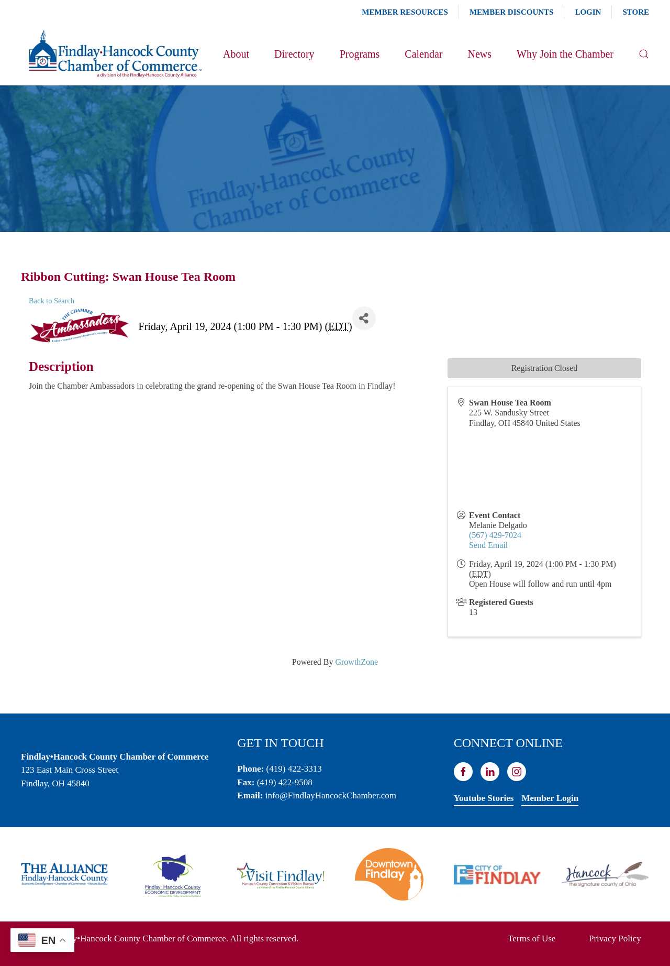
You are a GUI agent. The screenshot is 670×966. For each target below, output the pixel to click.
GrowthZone (356, 661)
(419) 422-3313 (294, 769)
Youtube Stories (484, 798)
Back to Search (51, 301)
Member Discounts (511, 12)
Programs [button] (360, 54)
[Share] (364, 318)
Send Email (488, 545)
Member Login (549, 798)
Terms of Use (531, 938)
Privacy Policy (615, 938)
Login (588, 12)
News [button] (479, 54)
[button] (644, 54)
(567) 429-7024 (495, 535)
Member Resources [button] (405, 12)
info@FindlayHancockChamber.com (330, 795)
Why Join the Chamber (565, 54)
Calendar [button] (423, 54)
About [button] (236, 54)
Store (635, 12)
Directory (294, 54)
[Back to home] (114, 54)
